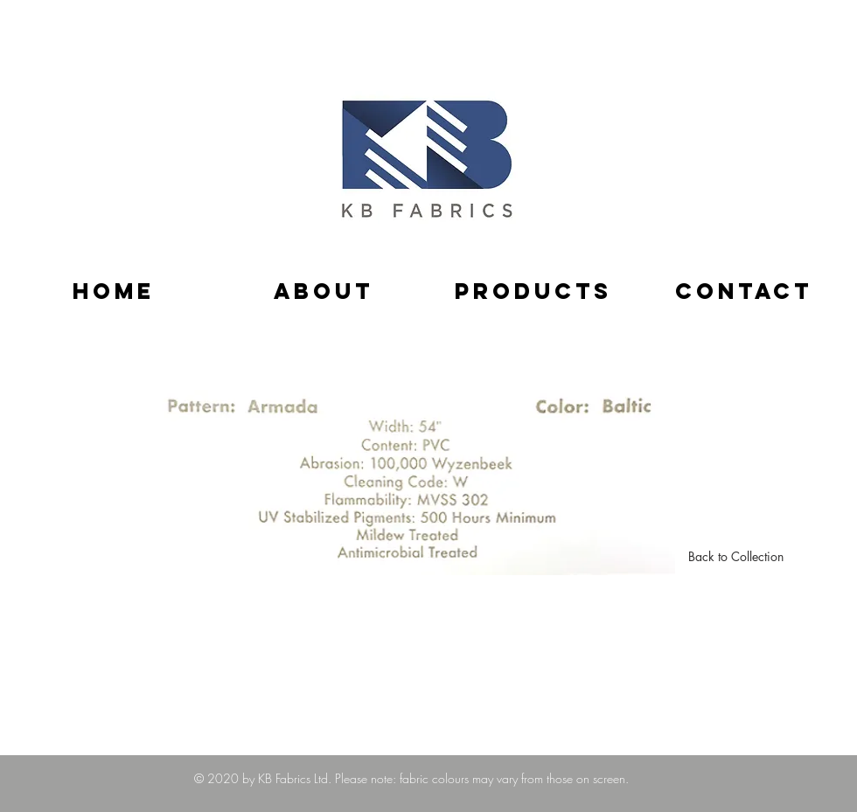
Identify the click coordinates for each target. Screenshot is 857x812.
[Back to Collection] (736, 556)
